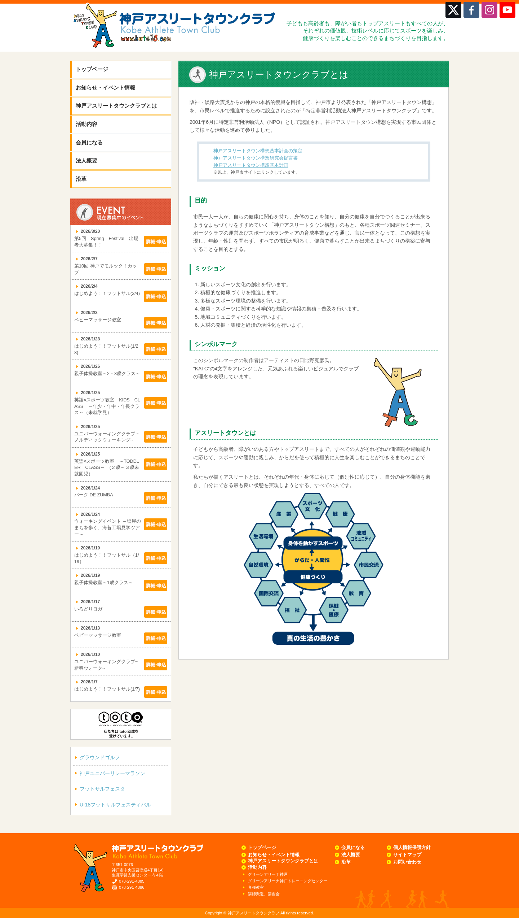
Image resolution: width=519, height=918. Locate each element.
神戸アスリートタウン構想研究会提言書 (255, 158)
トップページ (92, 69)
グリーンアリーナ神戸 (268, 874)
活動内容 (86, 124)
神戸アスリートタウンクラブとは (116, 106)
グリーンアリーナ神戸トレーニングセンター (287, 881)
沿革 (81, 179)
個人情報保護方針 (412, 847)
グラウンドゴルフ (100, 757)
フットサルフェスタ (102, 789)
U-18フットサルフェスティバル (115, 805)
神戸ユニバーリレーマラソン (112, 773)
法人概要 (86, 160)
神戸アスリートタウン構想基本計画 (250, 165)
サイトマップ (407, 854)
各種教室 (256, 887)
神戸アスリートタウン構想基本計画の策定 (257, 150)
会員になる (89, 142)
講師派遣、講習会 (264, 894)
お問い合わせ (407, 862)
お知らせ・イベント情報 (105, 87)
